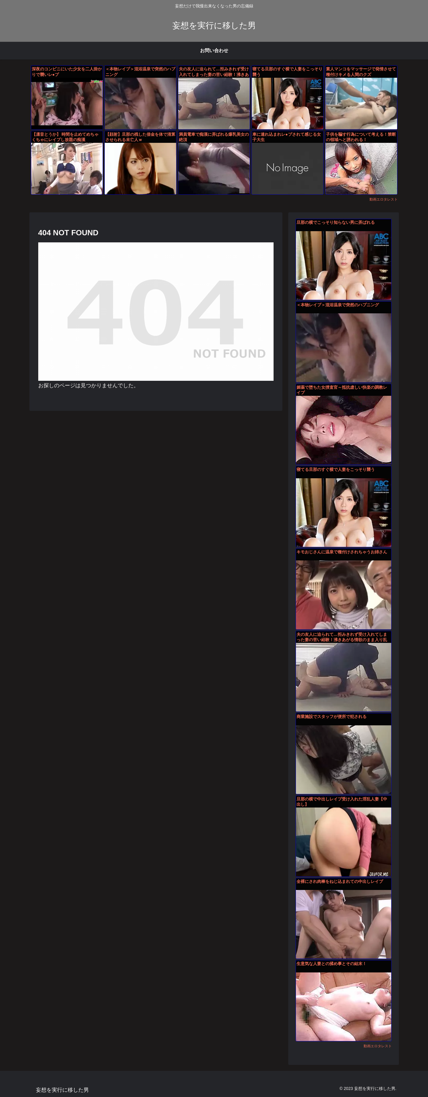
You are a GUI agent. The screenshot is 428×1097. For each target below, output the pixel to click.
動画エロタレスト (383, 199)
